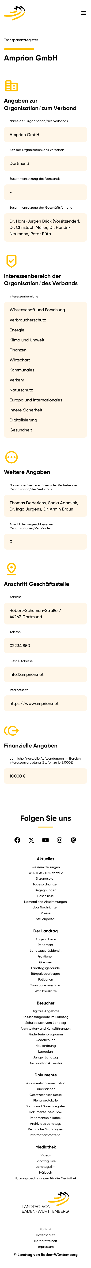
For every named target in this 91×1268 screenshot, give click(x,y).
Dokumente (45, 1075)
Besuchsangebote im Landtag (45, 1017)
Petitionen (45, 979)
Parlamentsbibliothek (45, 1118)
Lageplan (45, 1051)
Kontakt (45, 1229)
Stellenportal (45, 919)
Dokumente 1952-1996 (45, 1112)
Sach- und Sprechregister (45, 1106)
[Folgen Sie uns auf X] (31, 840)
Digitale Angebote (45, 1011)
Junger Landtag (45, 1057)
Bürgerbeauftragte (45, 973)
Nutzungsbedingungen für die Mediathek (46, 1178)
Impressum (46, 1246)
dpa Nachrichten (45, 907)
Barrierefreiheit (45, 1241)
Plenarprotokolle (45, 1100)
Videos (46, 1155)
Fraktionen (45, 956)
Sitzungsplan (45, 878)
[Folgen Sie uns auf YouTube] (45, 840)
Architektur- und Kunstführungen (46, 1028)
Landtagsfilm (45, 1166)
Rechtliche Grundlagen (45, 1129)
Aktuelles (45, 858)
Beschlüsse (45, 896)
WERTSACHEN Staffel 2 (45, 873)
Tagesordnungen (45, 884)
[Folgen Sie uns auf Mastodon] (73, 840)
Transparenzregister (45, 985)
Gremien (45, 962)
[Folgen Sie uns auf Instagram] (59, 840)
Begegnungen (45, 890)
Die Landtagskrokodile (45, 1063)
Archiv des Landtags (45, 1123)
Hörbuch (45, 1172)
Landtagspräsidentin (45, 950)
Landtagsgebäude (45, 968)
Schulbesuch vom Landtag (45, 1022)
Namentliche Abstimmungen (45, 902)
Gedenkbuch (45, 1040)
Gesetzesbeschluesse (46, 1095)
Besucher (45, 1003)
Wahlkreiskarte (45, 991)
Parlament (45, 945)
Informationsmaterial (45, 1135)
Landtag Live (46, 1161)
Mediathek (45, 1147)
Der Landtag (45, 931)
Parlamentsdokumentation (45, 1083)
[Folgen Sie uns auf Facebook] (17, 840)
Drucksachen (45, 1089)
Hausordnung (45, 1046)
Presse (45, 913)
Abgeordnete (45, 939)
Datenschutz (45, 1235)
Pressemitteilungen (45, 867)
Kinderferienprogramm (45, 1034)
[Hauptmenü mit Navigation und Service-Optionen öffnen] (84, 13)
